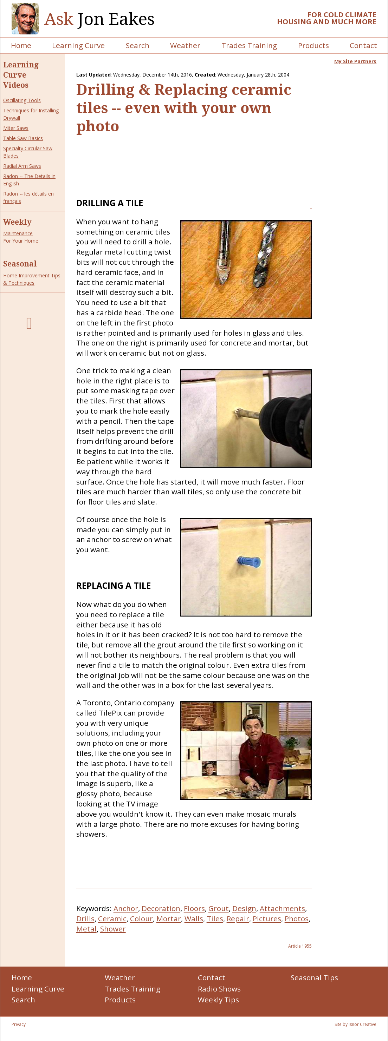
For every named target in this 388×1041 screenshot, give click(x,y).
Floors (194, 908)
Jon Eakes (99, 19)
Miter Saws (15, 128)
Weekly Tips (218, 999)
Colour (141, 918)
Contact (363, 45)
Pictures (267, 918)
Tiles (215, 918)
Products (313, 45)
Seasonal (20, 264)
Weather (185, 45)
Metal (86, 929)
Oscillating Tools (22, 100)
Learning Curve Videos (21, 75)
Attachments (282, 908)
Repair (238, 918)
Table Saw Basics (23, 138)
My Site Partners (355, 61)
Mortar (168, 918)
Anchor (126, 908)
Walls (194, 918)
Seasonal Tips (314, 977)
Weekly (17, 222)
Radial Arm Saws (22, 166)
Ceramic (112, 918)
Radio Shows (219, 989)
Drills (85, 918)
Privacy (19, 1024)
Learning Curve (78, 45)
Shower (113, 929)
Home (21, 45)
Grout (218, 908)
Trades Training (249, 45)
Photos (297, 918)
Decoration (161, 908)
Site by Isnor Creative (355, 1024)
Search (137, 45)
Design (244, 908)
